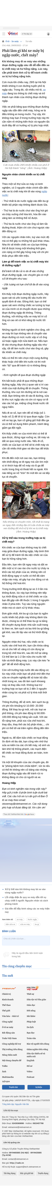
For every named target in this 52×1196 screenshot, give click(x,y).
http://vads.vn (17, 1163)
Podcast (30, 1077)
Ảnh (4, 1071)
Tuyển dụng (43, 1173)
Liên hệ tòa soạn (10, 1110)
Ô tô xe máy (7, 1027)
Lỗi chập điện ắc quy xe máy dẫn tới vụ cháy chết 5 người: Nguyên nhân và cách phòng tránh (26, 900)
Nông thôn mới (9, 1055)
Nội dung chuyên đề (11, 1060)
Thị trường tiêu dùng (12, 1049)
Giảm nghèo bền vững (37, 1049)
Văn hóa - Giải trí (10, 1016)
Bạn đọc (31, 1033)
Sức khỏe (31, 1016)
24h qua (6, 1081)
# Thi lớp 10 (26, 34)
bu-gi (37, 924)
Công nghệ (7, 1021)
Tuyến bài (13, 1087)
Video (29, 1071)
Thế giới (6, 1010)
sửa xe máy (25, 924)
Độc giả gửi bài (26, 1173)
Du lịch (30, 1027)
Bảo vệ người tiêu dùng (38, 1044)
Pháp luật (31, 1021)
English (30, 1060)
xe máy (20, 919)
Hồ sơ (29, 1066)
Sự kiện (38, 1087)
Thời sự (30, 994)
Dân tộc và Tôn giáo (36, 999)
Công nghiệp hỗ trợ (11, 1044)
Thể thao (6, 1005)
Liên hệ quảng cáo (11, 1142)
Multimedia (8, 1077)
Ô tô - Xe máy (12, 41)
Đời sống (31, 1010)
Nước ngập (32, 919)
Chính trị (6, 994)
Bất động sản (8, 1033)
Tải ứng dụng (10, 1173)
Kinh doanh (7, 999)
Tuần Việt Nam (9, 1038)
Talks (4, 1066)
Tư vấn (29, 41)
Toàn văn (31, 1038)
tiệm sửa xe (10, 924)
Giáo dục (31, 1005)
